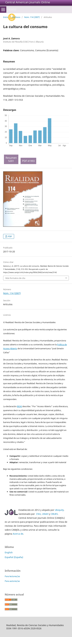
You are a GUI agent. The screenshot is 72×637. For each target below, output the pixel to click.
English (9, 552)
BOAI (19, 406)
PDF (10, 236)
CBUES (54, 513)
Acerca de (18, 533)
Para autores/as (12, 581)
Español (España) (14, 557)
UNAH (45, 513)
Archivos (16, 17)
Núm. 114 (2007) (32, 17)
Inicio (5, 17)
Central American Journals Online (27, 2)
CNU (38, 513)
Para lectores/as (12, 576)
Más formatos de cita (15, 278)
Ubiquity (59, 509)
